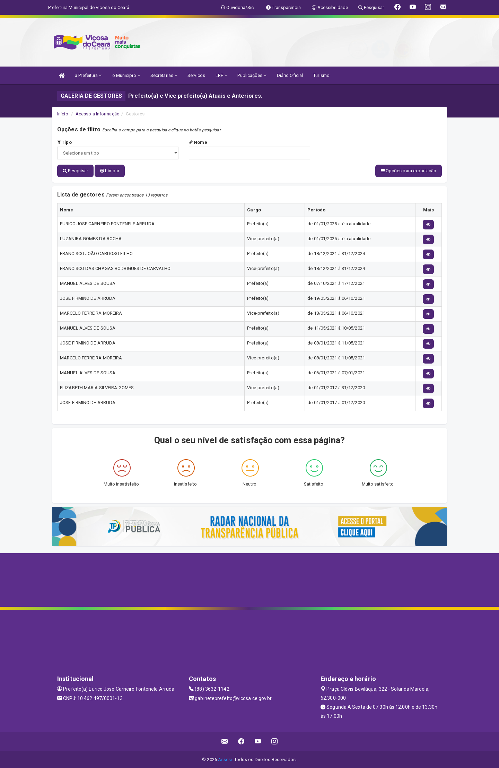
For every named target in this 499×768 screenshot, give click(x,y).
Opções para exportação (408, 170)
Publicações (251, 75)
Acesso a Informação (98, 113)
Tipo (64, 142)
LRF (221, 75)
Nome (198, 142)
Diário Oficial (290, 75)
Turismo (321, 75)
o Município (126, 75)
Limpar (109, 170)
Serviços (196, 75)
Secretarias (163, 75)
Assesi (225, 759)
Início (62, 113)
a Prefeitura (88, 75)
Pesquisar (75, 170)
